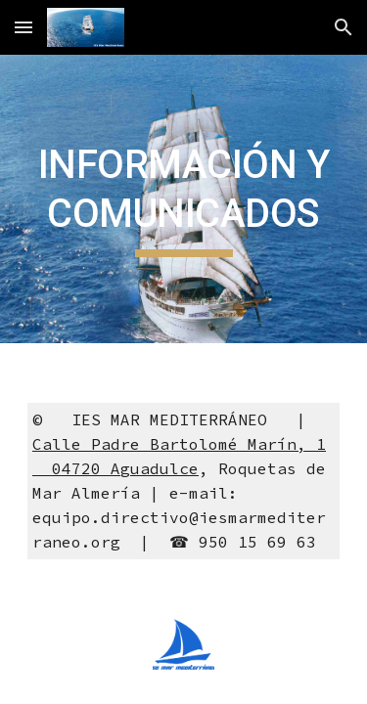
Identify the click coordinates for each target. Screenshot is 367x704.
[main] (184, 199)
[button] (23, 27)
